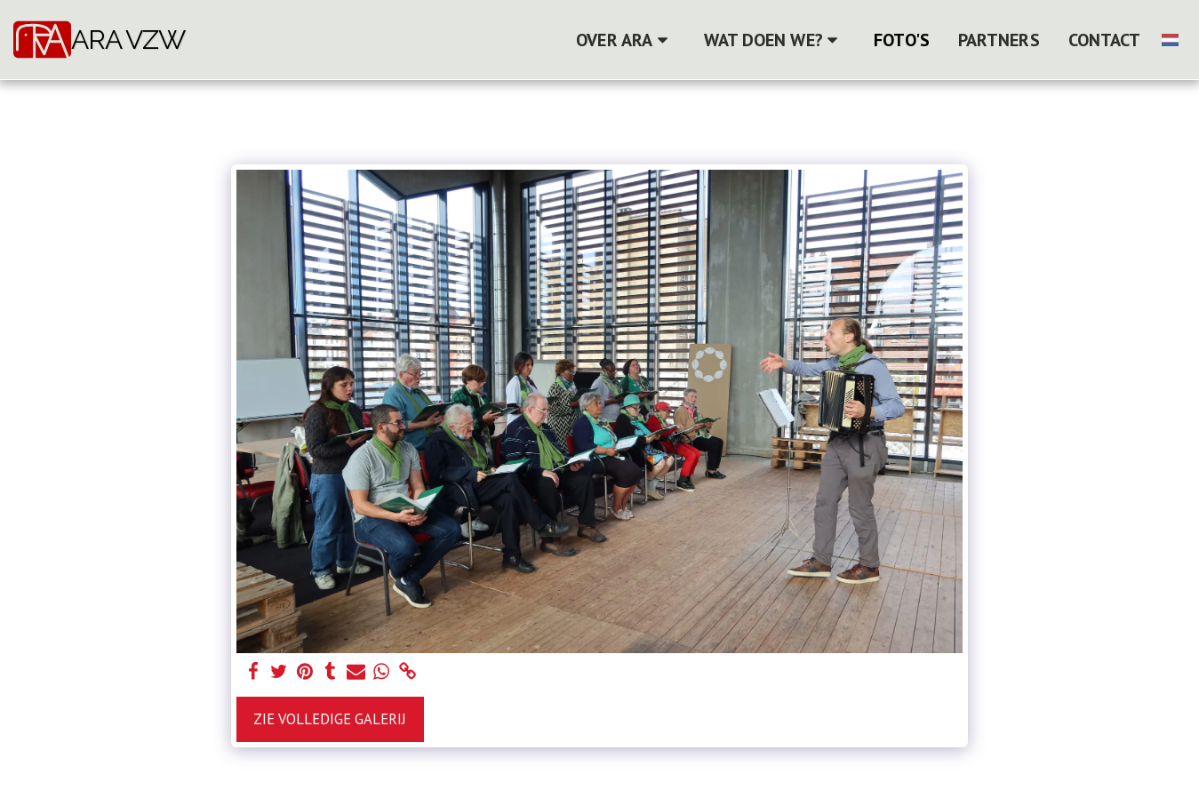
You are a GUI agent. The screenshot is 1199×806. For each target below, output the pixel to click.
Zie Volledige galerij (329, 719)
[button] (625, 40)
